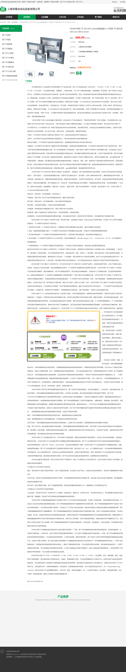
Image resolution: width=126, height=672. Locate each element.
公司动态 (80, 17)
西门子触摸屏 (7, 44)
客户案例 (98, 17)
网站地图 (39, 657)
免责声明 (25, 657)
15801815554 (84, 67)
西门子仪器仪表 (8, 67)
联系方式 (116, 17)
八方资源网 (17, 657)
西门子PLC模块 (8, 53)
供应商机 (26, 17)
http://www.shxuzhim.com (35, 581)
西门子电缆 (6, 39)
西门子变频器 (7, 49)
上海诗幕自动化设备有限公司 (29, 654)
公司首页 (9, 17)
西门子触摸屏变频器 (9, 76)
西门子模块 (6, 35)
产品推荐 (63, 598)
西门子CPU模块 (8, 58)
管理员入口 (31, 657)
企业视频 (44, 17)
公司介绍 (62, 17)
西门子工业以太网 (9, 71)
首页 (8, 22)
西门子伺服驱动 (8, 62)
